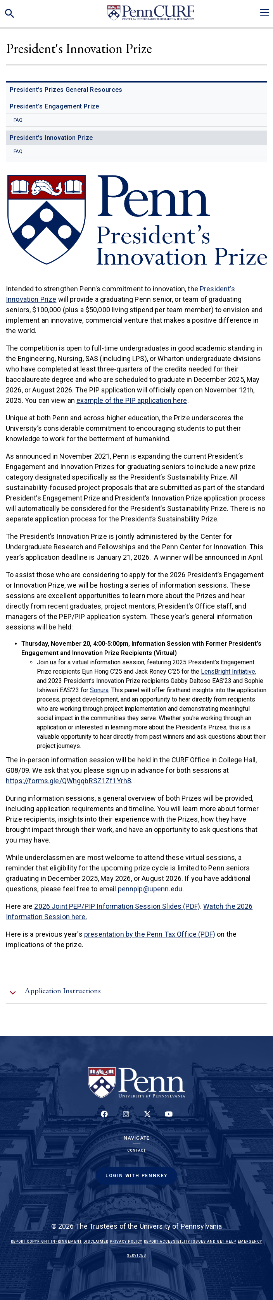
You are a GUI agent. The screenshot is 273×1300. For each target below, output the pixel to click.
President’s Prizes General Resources (66, 89)
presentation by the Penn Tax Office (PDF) (149, 934)
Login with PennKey (136, 1175)
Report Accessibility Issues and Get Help (190, 1241)
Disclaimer (95, 1241)
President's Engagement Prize (54, 106)
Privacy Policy (126, 1241)
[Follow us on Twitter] (147, 1118)
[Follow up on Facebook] (104, 1118)
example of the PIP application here (131, 400)
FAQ (18, 120)
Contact (136, 1150)
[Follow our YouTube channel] (168, 1118)
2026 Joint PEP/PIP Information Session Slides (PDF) (117, 906)
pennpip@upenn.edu (150, 889)
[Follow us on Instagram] (125, 1118)
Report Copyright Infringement (46, 1241)
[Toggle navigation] (264, 12)
